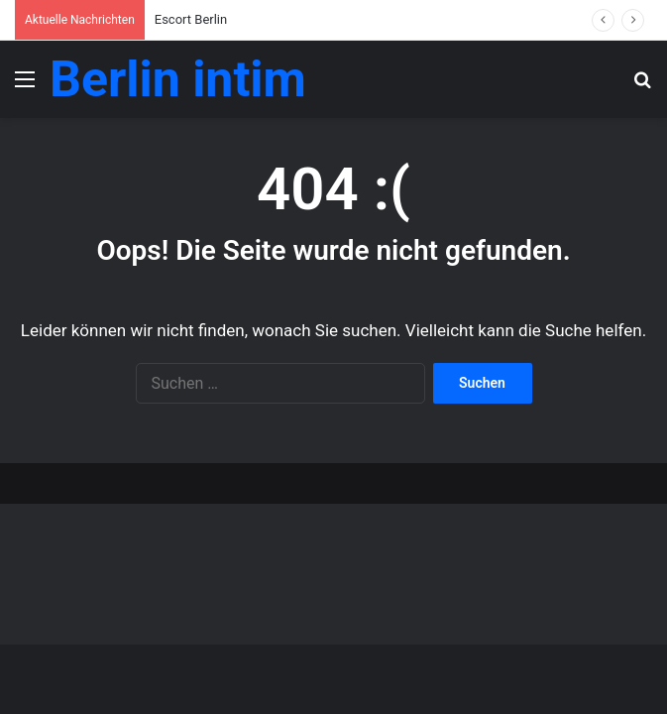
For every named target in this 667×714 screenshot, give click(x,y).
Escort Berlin (191, 19)
